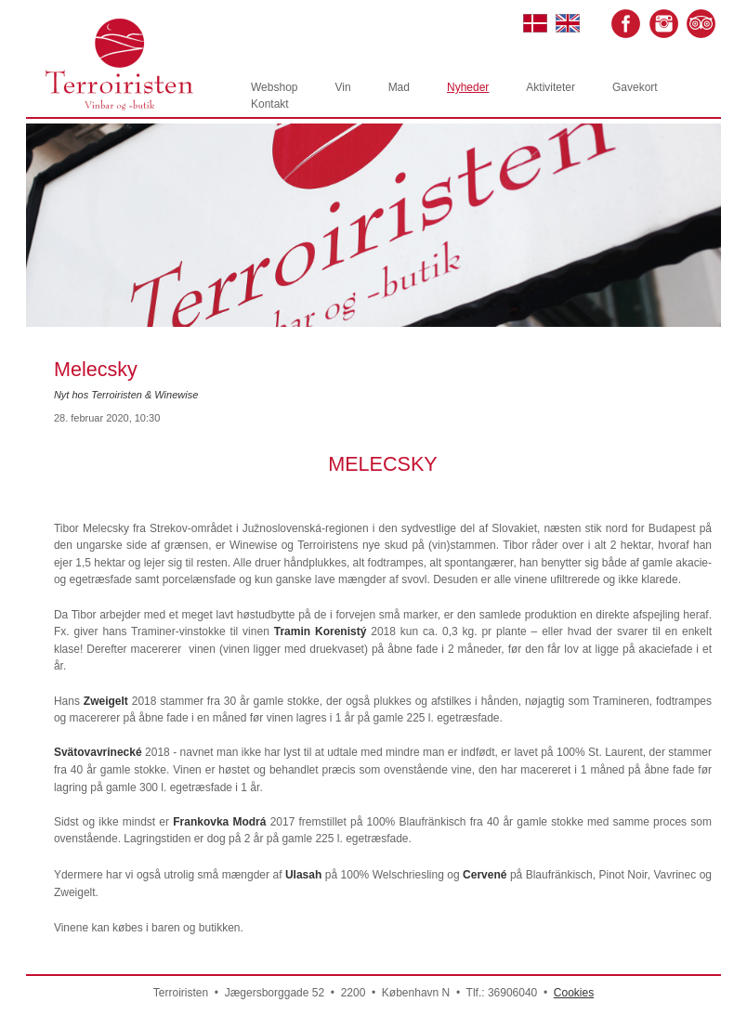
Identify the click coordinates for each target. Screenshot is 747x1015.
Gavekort (635, 87)
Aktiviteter (550, 87)
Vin (342, 87)
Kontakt (270, 104)
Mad (399, 87)
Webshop (274, 87)
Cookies (574, 992)
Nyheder (468, 87)
